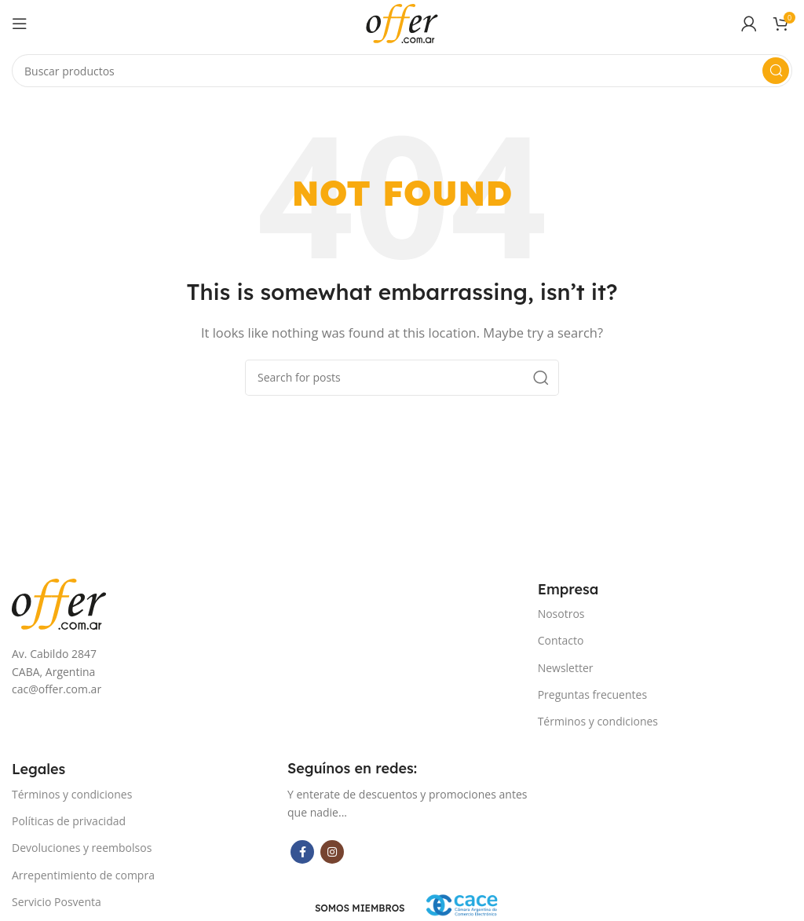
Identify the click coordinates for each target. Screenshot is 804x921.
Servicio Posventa (56, 901)
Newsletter (566, 667)
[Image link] (59, 602)
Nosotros (561, 613)
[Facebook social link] (302, 852)
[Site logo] (402, 22)
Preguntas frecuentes (592, 694)
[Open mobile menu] (19, 23)
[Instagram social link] (332, 852)
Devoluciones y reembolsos (82, 847)
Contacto (561, 640)
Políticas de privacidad (69, 820)
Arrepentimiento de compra (83, 875)
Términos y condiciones (598, 721)
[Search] (402, 70)
